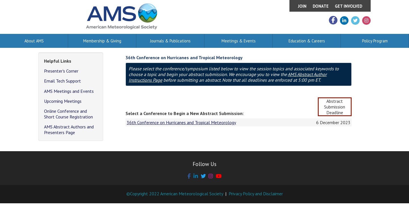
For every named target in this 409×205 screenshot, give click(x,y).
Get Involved (348, 6)
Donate (321, 6)
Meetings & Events (239, 41)
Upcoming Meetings (63, 101)
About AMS (34, 41)
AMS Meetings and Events (69, 91)
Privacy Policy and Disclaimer (256, 193)
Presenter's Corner (61, 71)
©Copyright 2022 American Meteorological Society (174, 193)
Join (302, 6)
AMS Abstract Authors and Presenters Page (69, 129)
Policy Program (375, 41)
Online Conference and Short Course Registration (68, 114)
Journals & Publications (170, 41)
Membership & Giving (102, 41)
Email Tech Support (62, 81)
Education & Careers (307, 41)
